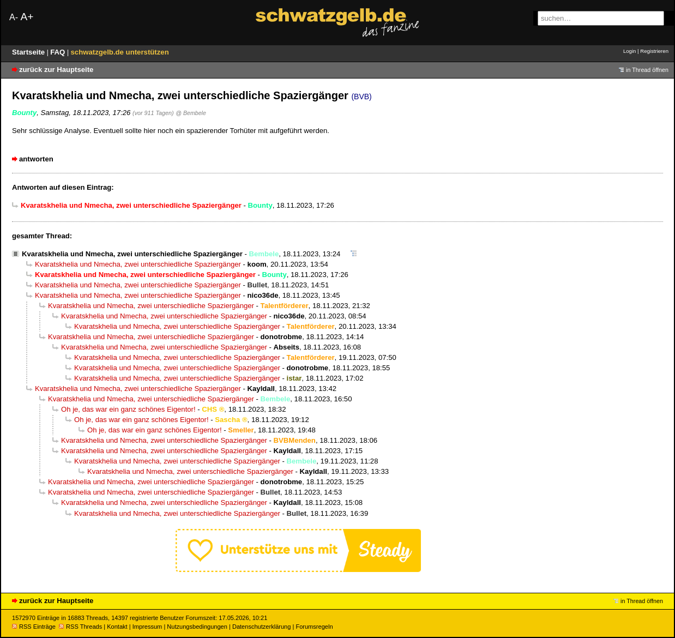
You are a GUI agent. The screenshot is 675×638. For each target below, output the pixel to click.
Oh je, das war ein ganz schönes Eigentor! (128, 409)
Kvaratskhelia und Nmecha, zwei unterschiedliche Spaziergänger (132, 254)
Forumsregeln (314, 626)
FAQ (58, 52)
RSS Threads (80, 626)
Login (629, 51)
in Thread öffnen (647, 70)
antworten (36, 159)
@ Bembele (191, 113)
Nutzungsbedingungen (197, 626)
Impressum (147, 626)
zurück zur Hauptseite (56, 69)
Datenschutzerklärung (261, 626)
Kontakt (117, 626)
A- (13, 17)
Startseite (29, 52)
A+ (26, 16)
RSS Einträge (34, 626)
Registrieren (654, 51)
